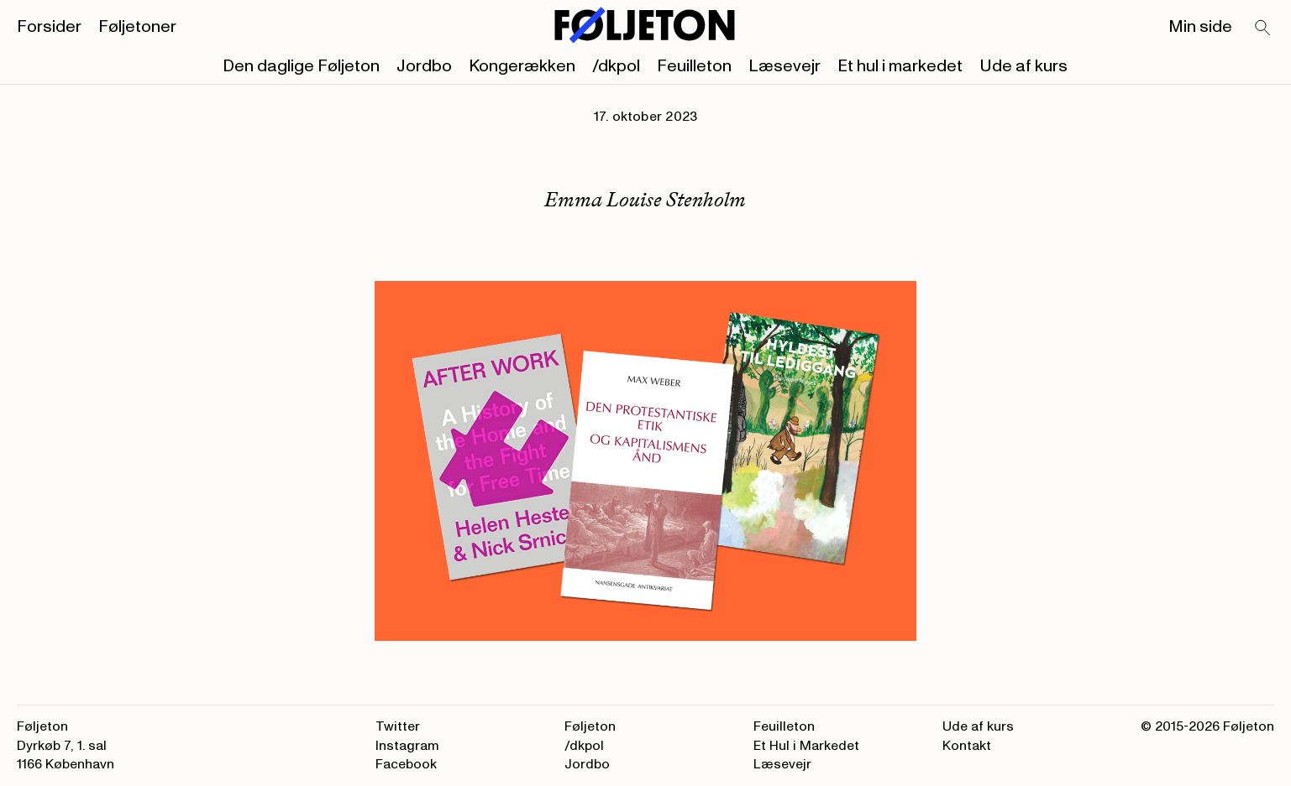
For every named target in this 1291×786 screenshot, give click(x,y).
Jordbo (424, 66)
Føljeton (590, 726)
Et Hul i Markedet (806, 746)
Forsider (49, 27)
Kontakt (966, 746)
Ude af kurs (1023, 66)
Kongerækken (522, 66)
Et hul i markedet (900, 66)
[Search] (1263, 28)
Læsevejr (784, 66)
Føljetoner (137, 27)
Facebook (406, 764)
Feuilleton (694, 66)
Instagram (407, 746)
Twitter (397, 726)
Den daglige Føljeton (301, 66)
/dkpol (616, 66)
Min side (1200, 27)
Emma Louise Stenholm (645, 199)
